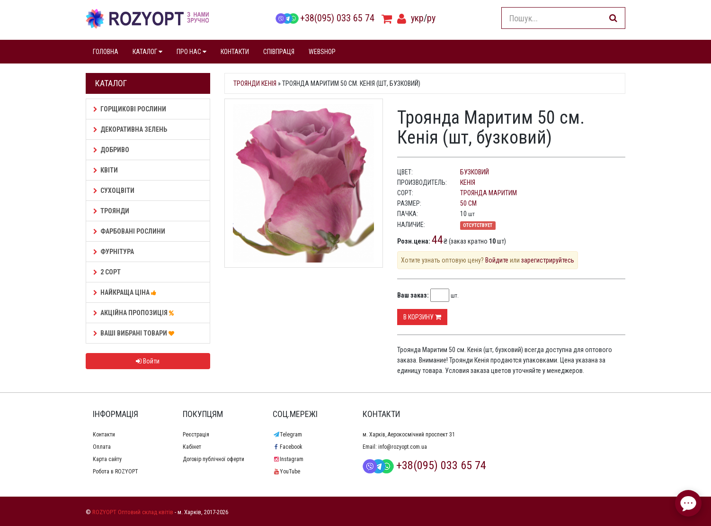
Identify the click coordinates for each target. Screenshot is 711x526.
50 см (468, 203)
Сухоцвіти (113, 190)
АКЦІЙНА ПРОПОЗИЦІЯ (135, 313)
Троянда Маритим (488, 193)
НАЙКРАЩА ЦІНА (126, 292)
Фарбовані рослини (129, 231)
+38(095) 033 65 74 (325, 18)
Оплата (102, 447)
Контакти (104, 434)
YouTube (286, 471)
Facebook (287, 447)
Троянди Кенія (254, 83)
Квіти (105, 170)
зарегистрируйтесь (547, 260)
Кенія (467, 182)
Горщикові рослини (129, 109)
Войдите (496, 260)
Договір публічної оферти (213, 459)
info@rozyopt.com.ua (402, 447)
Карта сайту (107, 459)
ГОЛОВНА (105, 51)
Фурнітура (113, 251)
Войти (148, 361)
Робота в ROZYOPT (115, 471)
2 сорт (107, 272)
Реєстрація (196, 434)
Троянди (111, 211)
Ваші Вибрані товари (135, 333)
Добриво (111, 150)
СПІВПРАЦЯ (278, 51)
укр (417, 18)
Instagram (288, 459)
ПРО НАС (191, 51)
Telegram (287, 434)
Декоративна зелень (130, 129)
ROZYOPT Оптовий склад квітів (132, 512)
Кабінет (192, 447)
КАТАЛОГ (147, 51)
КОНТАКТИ (235, 51)
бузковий (474, 172)
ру (431, 18)
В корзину (422, 317)
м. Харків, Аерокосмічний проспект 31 (409, 434)
